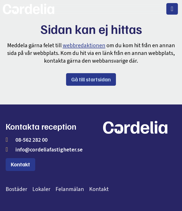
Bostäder (16, 189)
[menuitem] (172, 9)
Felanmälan (70, 189)
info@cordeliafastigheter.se (49, 150)
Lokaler (41, 189)
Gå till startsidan (91, 79)
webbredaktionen (84, 45)
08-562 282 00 (31, 140)
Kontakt (20, 164)
